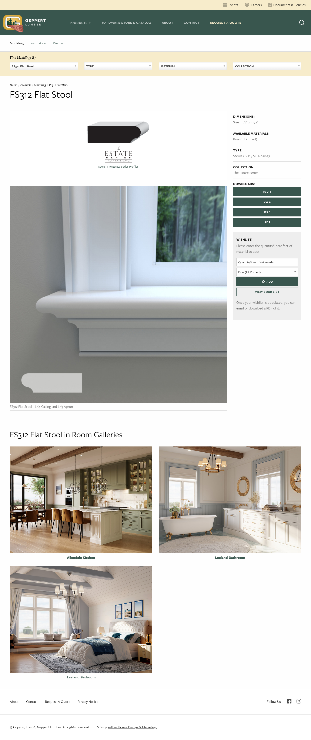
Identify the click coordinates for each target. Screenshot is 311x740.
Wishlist (59, 43)
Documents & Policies (289, 5)
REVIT (267, 192)
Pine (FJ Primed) (245, 139)
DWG (267, 202)
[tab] (80, 23)
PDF (267, 222)
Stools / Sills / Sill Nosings (251, 155)
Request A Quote (225, 22)
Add (267, 282)
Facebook (289, 701)
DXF (267, 212)
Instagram (299, 701)
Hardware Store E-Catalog (126, 22)
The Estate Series (245, 172)
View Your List (267, 292)
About (167, 22)
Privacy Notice (87, 701)
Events (233, 5)
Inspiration (38, 43)
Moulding (17, 43)
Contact (192, 22)
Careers (256, 5)
